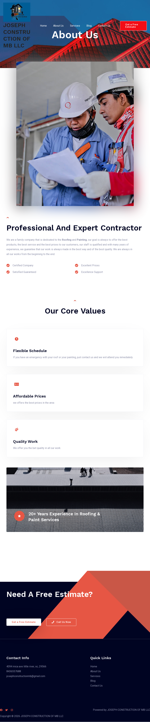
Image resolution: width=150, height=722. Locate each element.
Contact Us (101, 25)
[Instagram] (16, 710)
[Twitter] (8, 710)
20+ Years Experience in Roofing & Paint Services (69, 516)
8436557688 (13, 671)
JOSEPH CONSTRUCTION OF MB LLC (16, 35)
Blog (87, 25)
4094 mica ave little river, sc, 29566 (26, 666)
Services (75, 25)
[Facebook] (1, 710)
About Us (59, 25)
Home (45, 25)
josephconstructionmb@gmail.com (25, 676)
